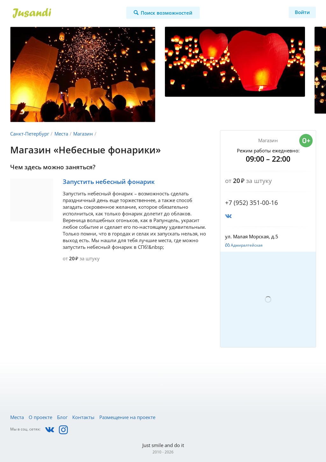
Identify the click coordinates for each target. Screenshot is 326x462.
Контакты (83, 417)
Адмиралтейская (247, 245)
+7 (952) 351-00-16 (251, 203)
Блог (62, 417)
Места (61, 133)
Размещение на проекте (127, 417)
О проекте (40, 417)
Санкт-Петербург (29, 133)
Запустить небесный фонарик (109, 182)
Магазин (83, 133)
